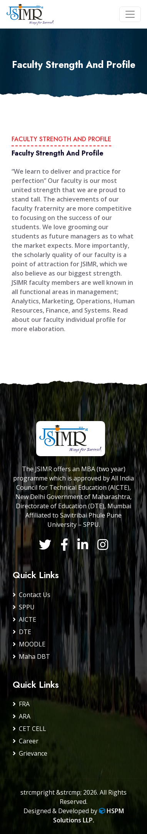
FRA (21, 704)
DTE (22, 632)
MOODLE (29, 644)
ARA (21, 716)
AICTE (24, 619)
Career (25, 741)
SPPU (24, 607)
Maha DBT (31, 656)
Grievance (30, 753)
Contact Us (31, 594)
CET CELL (29, 728)
